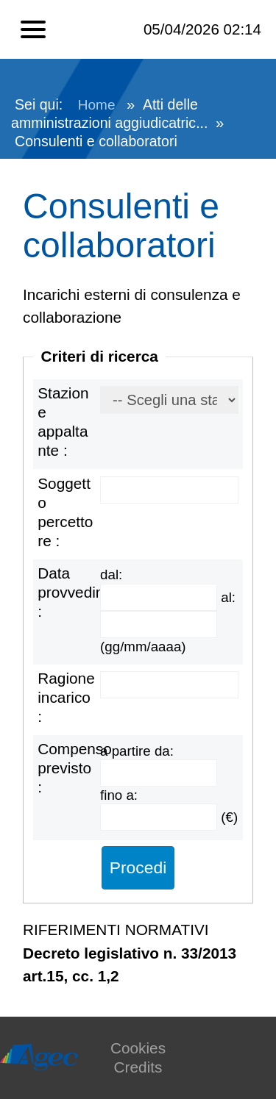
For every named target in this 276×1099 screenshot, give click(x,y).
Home (97, 104)
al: (228, 597)
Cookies (138, 1047)
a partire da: (137, 751)
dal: (111, 574)
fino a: (119, 795)
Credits (138, 1067)
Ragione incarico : (66, 697)
